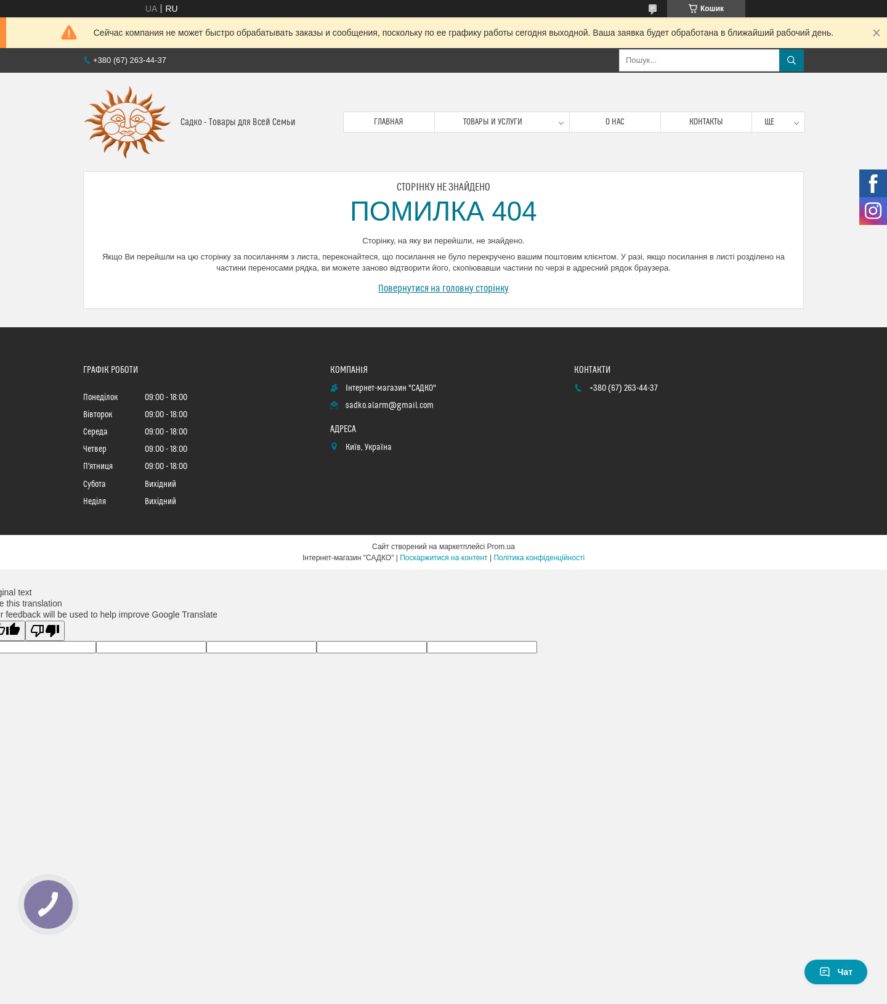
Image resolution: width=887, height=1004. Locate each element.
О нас (615, 122)
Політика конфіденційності (539, 557)
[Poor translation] (45, 631)
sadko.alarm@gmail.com (390, 405)
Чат (836, 971)
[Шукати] (791, 60)
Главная (388, 122)
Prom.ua (501, 546)
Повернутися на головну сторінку (443, 288)
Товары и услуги (492, 122)
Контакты (706, 122)
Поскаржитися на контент (443, 557)
